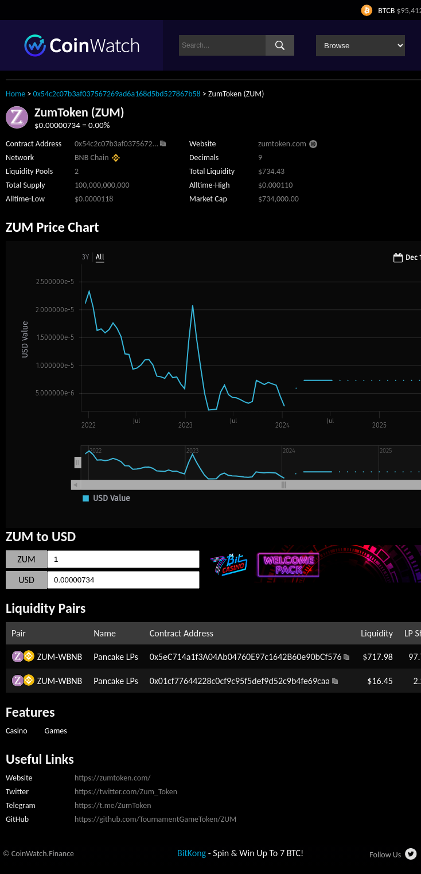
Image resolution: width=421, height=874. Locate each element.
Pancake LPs (115, 656)
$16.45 (380, 680)
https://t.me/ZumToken (113, 805)
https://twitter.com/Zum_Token (126, 792)
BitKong (191, 853)
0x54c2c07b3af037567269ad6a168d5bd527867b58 (117, 94)
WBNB (70, 656)
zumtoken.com (282, 144)
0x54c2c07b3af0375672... (116, 144)
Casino (17, 731)
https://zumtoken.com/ (113, 778)
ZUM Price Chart (52, 227)
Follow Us (385, 855)
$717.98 (377, 656)
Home (15, 94)
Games (56, 731)
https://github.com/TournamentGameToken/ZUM (155, 819)
